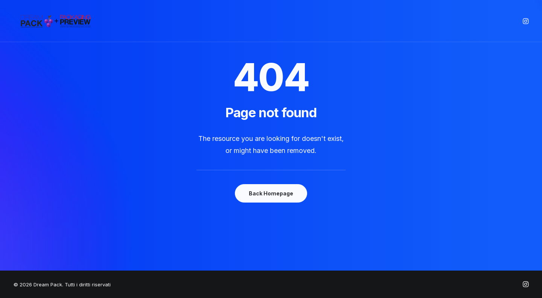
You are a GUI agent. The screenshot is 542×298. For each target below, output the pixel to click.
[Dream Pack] (56, 21)
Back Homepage (271, 193)
